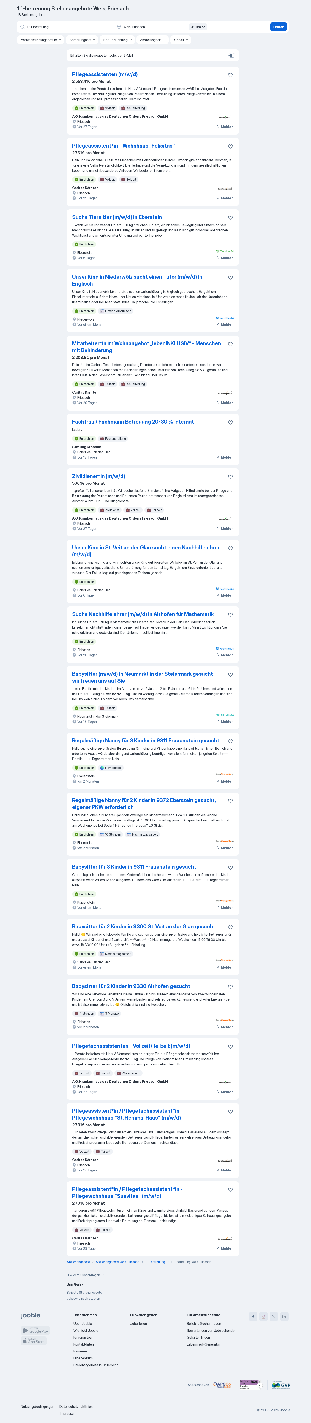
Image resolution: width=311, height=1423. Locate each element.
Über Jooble (82, 1323)
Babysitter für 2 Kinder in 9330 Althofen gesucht (131, 986)
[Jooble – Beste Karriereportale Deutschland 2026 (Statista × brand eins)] (251, 1385)
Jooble (285, 1410)
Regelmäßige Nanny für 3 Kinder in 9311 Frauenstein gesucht (145, 740)
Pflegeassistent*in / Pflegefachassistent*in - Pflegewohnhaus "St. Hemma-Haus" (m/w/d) (127, 1114)
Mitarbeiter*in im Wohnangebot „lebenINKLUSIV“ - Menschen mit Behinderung (146, 346)
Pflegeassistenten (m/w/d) (105, 74)
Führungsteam (83, 1337)
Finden (278, 27)
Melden (224, 127)
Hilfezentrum (83, 1358)
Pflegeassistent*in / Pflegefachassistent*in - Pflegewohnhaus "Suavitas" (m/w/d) (127, 1192)
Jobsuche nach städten (83, 1298)
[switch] (231, 55)
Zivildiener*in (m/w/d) (98, 476)
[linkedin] (284, 1316)
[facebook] (253, 1316)
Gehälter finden (198, 1337)
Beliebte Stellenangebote (84, 1292)
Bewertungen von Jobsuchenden (211, 1330)
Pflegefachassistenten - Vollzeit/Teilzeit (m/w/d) (131, 1046)
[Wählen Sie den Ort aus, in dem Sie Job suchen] (161, 27)
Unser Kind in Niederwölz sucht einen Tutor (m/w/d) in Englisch (137, 280)
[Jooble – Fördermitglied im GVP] (281, 1385)
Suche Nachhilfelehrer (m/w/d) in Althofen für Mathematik (143, 614)
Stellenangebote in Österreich (95, 1365)
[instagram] (263, 1316)
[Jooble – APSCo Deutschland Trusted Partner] (222, 1385)
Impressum (68, 1413)
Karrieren (80, 1351)
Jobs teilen (138, 1323)
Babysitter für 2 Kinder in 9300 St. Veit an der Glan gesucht (143, 926)
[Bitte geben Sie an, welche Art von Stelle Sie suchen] (64, 27)
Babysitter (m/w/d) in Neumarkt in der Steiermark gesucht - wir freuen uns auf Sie (144, 677)
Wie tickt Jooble (85, 1330)
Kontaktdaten (83, 1344)
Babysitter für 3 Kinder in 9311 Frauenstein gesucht (134, 867)
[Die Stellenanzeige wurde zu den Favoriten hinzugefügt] (230, 75)
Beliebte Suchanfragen (87, 1275)
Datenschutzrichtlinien (76, 1406)
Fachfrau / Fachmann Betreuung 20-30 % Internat (133, 422)
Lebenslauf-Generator (203, 1344)
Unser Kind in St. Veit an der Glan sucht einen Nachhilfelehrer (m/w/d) (146, 551)
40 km (198, 26)
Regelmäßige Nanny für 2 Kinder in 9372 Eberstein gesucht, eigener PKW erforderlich (144, 803)
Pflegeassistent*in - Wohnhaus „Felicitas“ (123, 146)
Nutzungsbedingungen (37, 1406)
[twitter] (274, 1316)
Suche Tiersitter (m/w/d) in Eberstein (117, 217)
